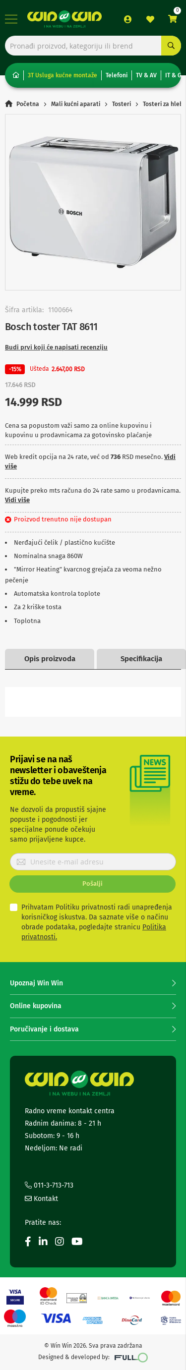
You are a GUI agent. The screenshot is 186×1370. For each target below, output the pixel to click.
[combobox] (93, 46)
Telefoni (116, 75)
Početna (27, 104)
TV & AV (146, 75)
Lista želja (150, 19)
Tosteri (121, 104)
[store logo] (64, 19)
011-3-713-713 (49, 1185)
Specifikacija (141, 658)
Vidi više (17, 500)
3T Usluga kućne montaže (62, 75)
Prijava (128, 19)
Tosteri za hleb (163, 104)
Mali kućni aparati (75, 104)
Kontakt (41, 1199)
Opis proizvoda (49, 658)
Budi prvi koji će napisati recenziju (56, 347)
